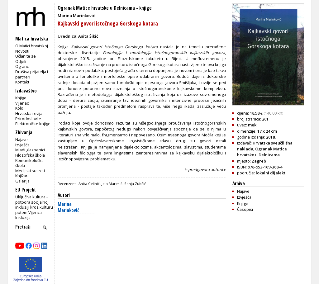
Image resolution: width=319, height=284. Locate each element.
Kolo (19, 108)
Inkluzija (23, 217)
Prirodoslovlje (28, 118)
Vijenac (22, 103)
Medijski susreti (30, 170)
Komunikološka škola (29, 163)
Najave (21, 139)
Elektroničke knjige (32, 123)
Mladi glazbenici (30, 150)
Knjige (20, 98)
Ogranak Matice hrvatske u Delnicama (96, 8)
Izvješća (22, 145)
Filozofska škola (30, 155)
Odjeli (20, 61)
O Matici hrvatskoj (31, 46)
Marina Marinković (68, 207)
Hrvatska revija (28, 113)
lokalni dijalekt (270, 173)
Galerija (22, 181)
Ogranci (22, 66)
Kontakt (22, 82)
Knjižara (22, 175)
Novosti (22, 51)
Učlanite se (25, 56)
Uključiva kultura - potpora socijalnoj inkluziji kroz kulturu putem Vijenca (34, 204)
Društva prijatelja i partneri (31, 74)
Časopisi (245, 209)
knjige (145, 8)
